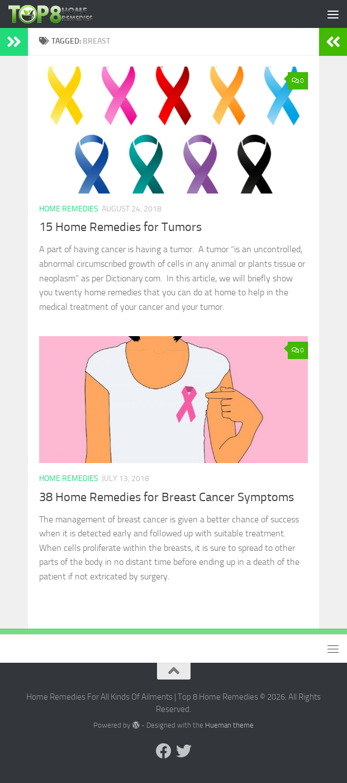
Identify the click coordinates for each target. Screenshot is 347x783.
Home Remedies (68, 209)
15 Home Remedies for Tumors (120, 227)
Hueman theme (229, 725)
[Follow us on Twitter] (184, 751)
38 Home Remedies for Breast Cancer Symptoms (166, 497)
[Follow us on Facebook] (164, 751)
